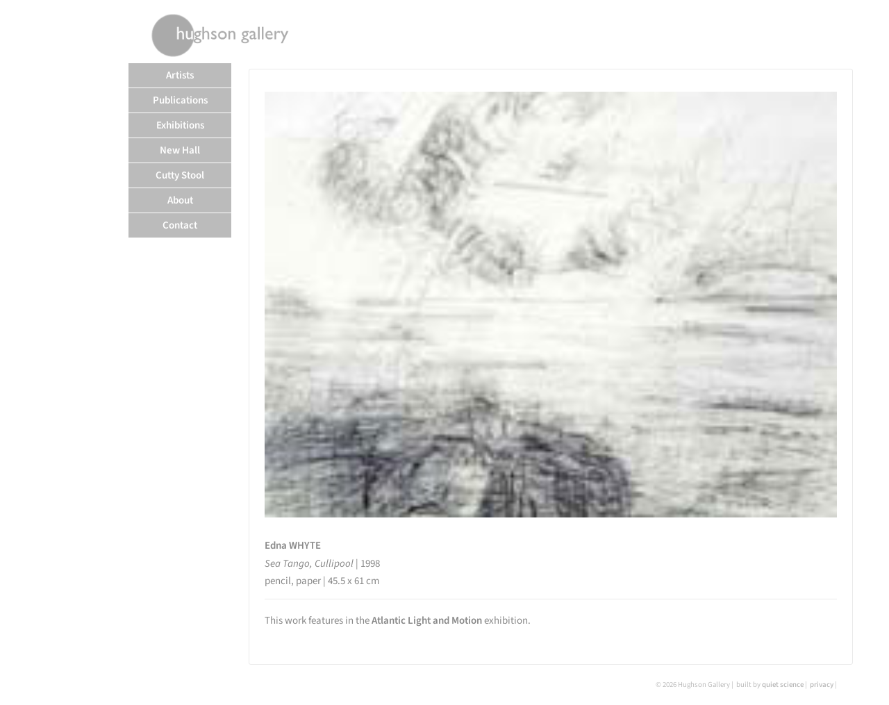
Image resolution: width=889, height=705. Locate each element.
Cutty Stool (180, 175)
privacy (821, 684)
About (180, 200)
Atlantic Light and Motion (427, 620)
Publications (180, 100)
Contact (180, 225)
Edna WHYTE (293, 545)
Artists (180, 75)
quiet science (783, 684)
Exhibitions (180, 125)
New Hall (180, 150)
